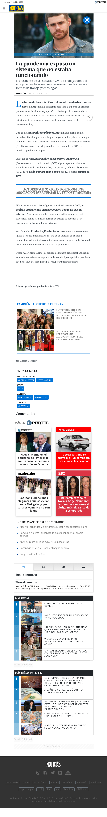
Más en (32, 422)
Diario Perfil (12, 782)
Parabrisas (96, 782)
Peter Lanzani (44, 380)
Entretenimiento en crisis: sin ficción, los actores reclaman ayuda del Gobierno (71, 314)
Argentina (23, 406)
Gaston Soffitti (26, 380)
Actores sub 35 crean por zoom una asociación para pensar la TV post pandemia (70, 335)
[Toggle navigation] (4, 8)
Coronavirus (24, 397)
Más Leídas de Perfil (28, 673)
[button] (88, 116)
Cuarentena (41, 397)
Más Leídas (22, 598)
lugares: (21, 402)
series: (20, 385)
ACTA (20, 388)
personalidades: (26, 376)
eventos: (21, 394)
